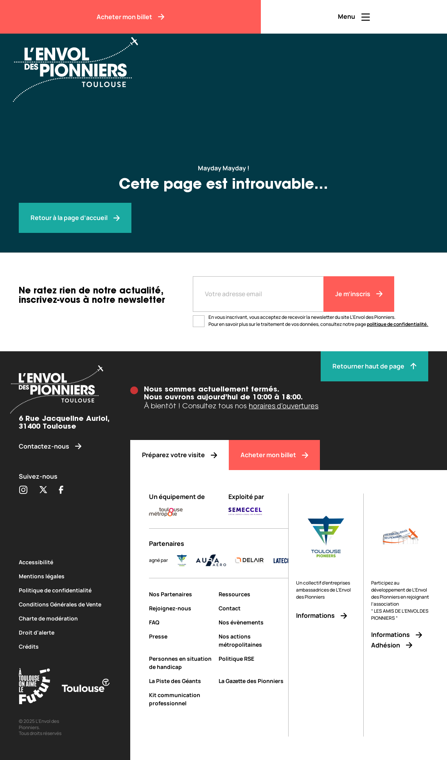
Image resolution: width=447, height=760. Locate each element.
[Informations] (325, 615)
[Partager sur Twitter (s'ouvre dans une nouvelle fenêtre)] (43, 490)
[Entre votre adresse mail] (258, 294)
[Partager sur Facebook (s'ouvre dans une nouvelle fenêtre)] (61, 490)
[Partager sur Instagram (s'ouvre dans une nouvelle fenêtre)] (23, 490)
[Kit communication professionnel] (181, 699)
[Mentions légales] (65, 576)
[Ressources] (253, 594)
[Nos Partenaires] (181, 594)
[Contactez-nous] (65, 446)
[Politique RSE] (253, 658)
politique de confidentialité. (397, 324)
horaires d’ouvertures (283, 405)
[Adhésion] (400, 645)
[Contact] (253, 608)
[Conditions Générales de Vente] (65, 604)
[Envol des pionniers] (75, 218)
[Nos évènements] (253, 622)
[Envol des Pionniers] (81, 64)
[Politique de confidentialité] (65, 590)
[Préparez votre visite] (179, 455)
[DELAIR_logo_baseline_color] (257, 560)
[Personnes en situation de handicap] (181, 662)
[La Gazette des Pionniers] (253, 681)
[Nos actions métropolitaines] (253, 640)
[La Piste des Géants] (181, 681)
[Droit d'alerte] (65, 632)
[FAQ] (181, 622)
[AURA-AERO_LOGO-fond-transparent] (219, 560)
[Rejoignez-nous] (181, 608)
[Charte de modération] (65, 618)
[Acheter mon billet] (130, 17)
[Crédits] (65, 646)
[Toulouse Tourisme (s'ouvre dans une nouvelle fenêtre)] (34, 687)
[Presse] (181, 636)
